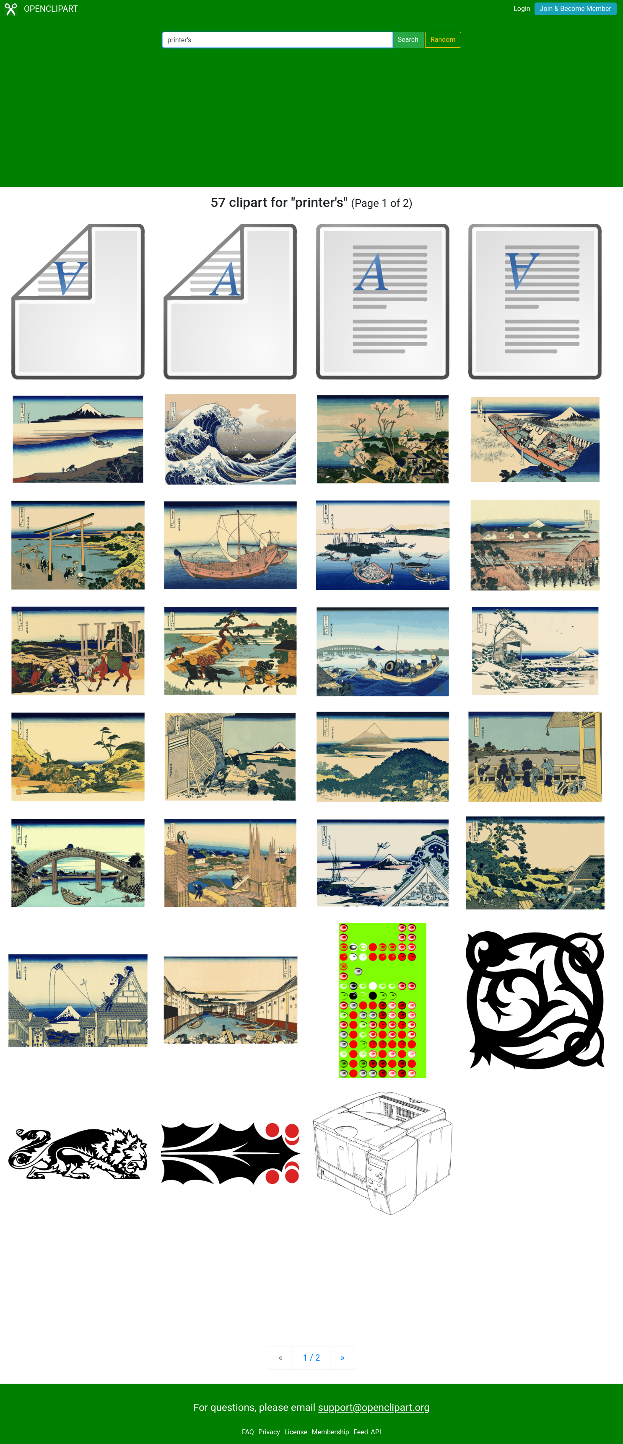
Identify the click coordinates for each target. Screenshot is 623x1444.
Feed (360, 1432)
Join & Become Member (575, 9)
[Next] (342, 1357)
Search (408, 40)
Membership (330, 1432)
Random (443, 40)
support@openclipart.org (373, 1407)
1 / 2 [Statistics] (311, 1358)
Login (522, 9)
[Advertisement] (311, 117)
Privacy (269, 1432)
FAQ (248, 1432)
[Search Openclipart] (277, 40)
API (376, 1432)
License (295, 1432)
